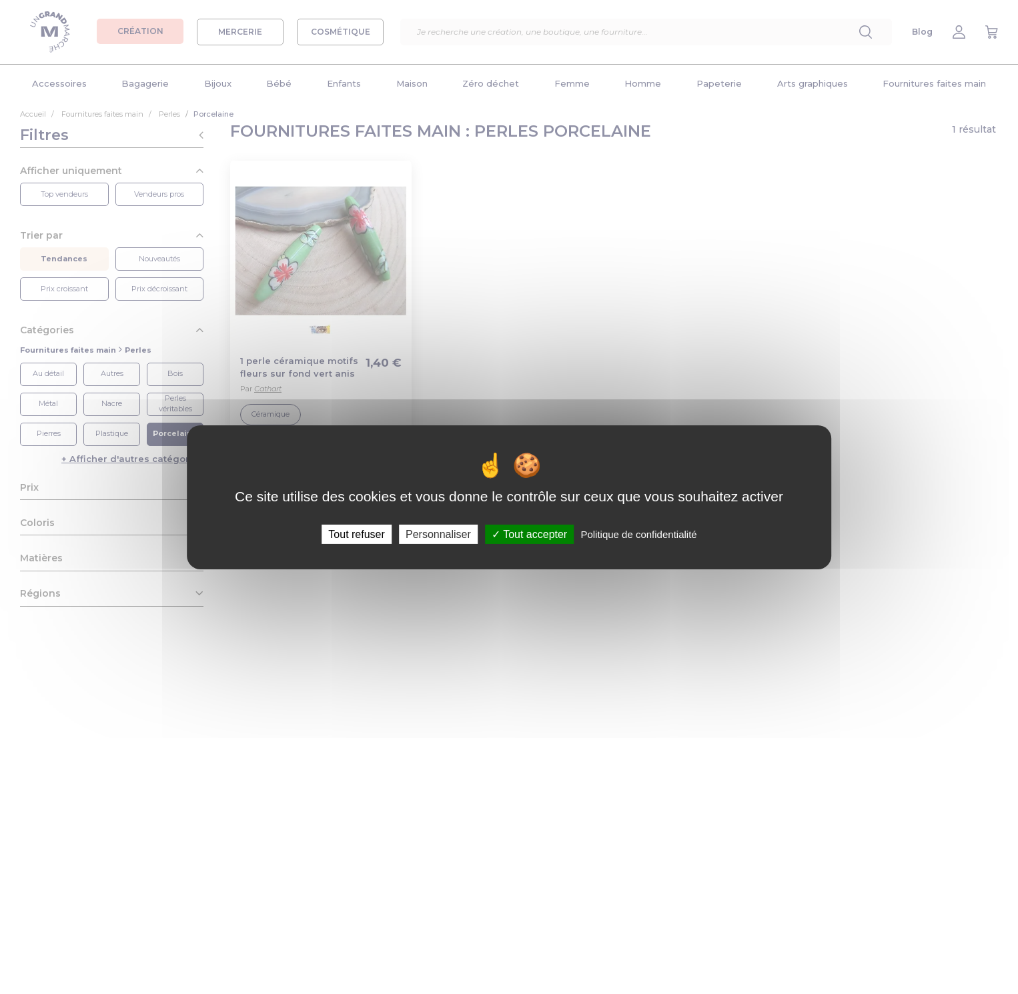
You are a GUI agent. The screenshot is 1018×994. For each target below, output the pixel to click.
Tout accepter (529, 533)
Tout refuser (356, 533)
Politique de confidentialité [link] (638, 533)
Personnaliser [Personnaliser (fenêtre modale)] (438, 533)
